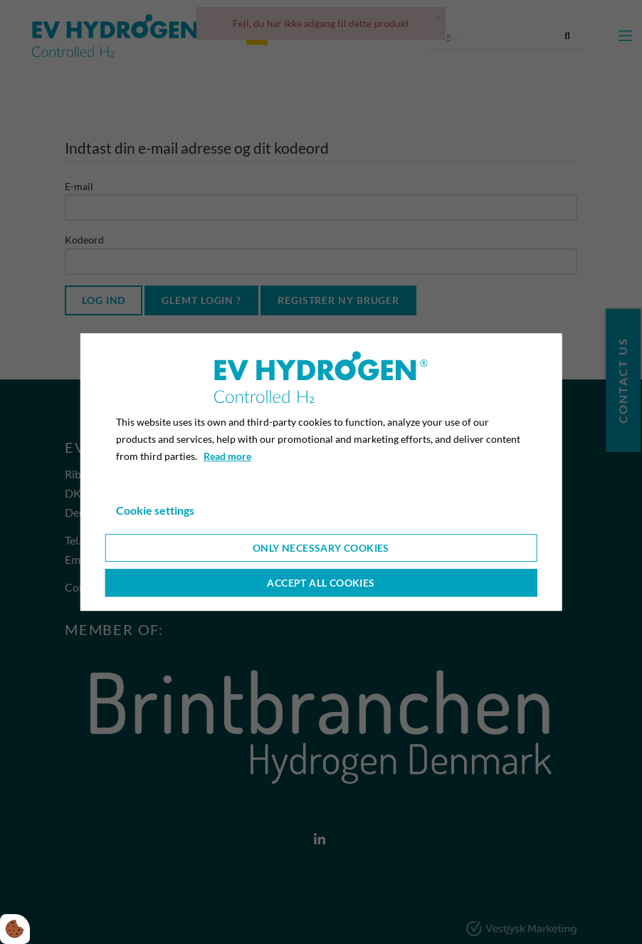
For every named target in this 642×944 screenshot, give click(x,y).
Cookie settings (155, 510)
